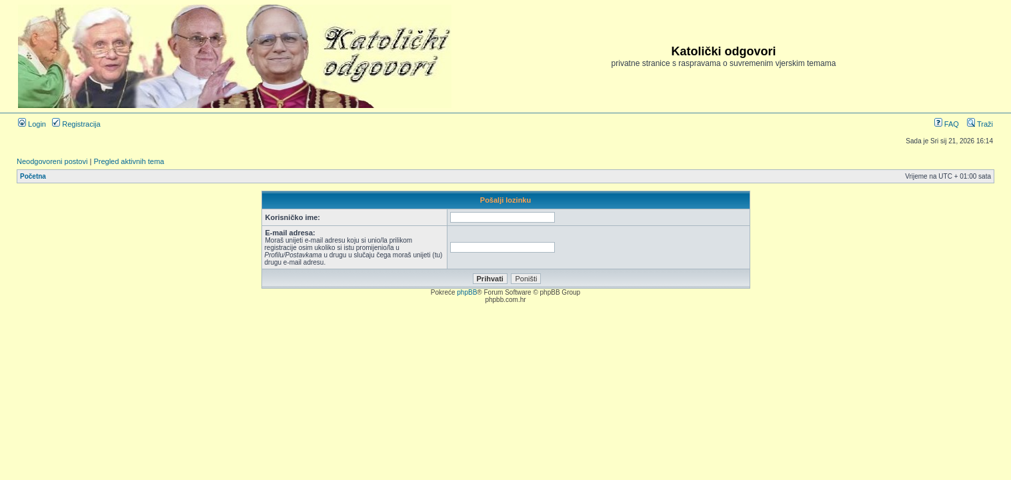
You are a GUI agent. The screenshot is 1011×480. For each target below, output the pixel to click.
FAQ (946, 124)
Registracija (76, 124)
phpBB (467, 292)
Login (32, 124)
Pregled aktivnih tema (128, 161)
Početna (33, 176)
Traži (980, 124)
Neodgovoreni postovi (52, 161)
